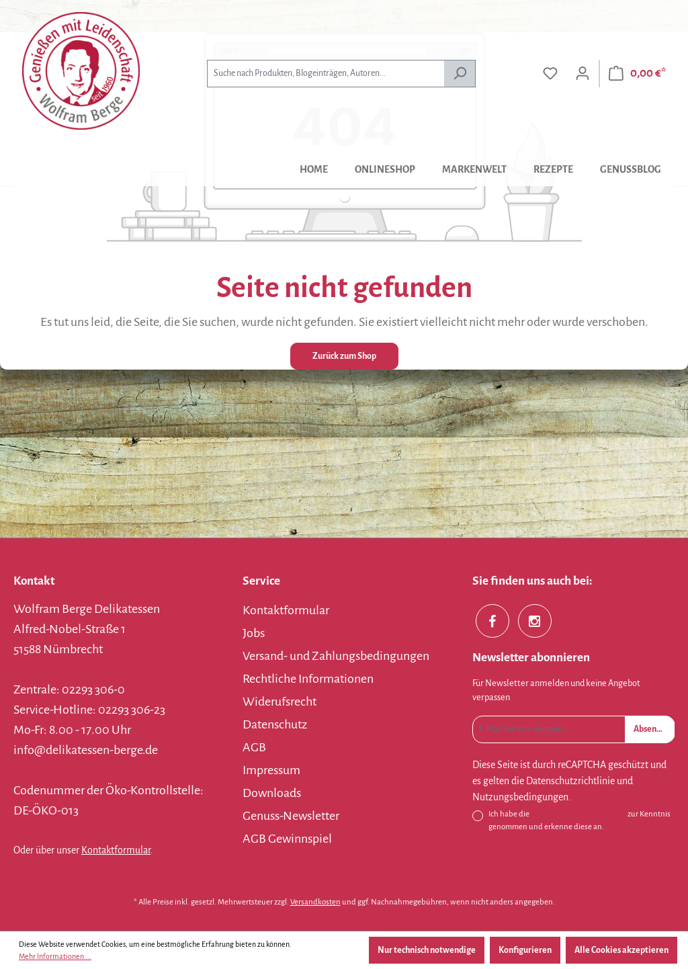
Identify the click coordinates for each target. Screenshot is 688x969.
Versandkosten (315, 902)
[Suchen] (460, 73)
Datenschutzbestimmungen (578, 814)
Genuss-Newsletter (291, 816)
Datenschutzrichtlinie (570, 780)
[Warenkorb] (637, 73)
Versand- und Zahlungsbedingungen (336, 656)
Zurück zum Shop (344, 356)
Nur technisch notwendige (427, 950)
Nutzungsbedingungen (520, 797)
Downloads (272, 793)
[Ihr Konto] (582, 73)
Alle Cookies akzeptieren (621, 950)
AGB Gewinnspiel (287, 838)
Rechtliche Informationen (308, 678)
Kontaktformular (115, 850)
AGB (254, 747)
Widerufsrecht (279, 701)
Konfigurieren (525, 950)
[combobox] (325, 73)
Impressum (271, 770)
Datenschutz (275, 724)
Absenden (652, 729)
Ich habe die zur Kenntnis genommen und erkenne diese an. (579, 819)
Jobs (254, 633)
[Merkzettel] (550, 73)
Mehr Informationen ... (55, 956)
